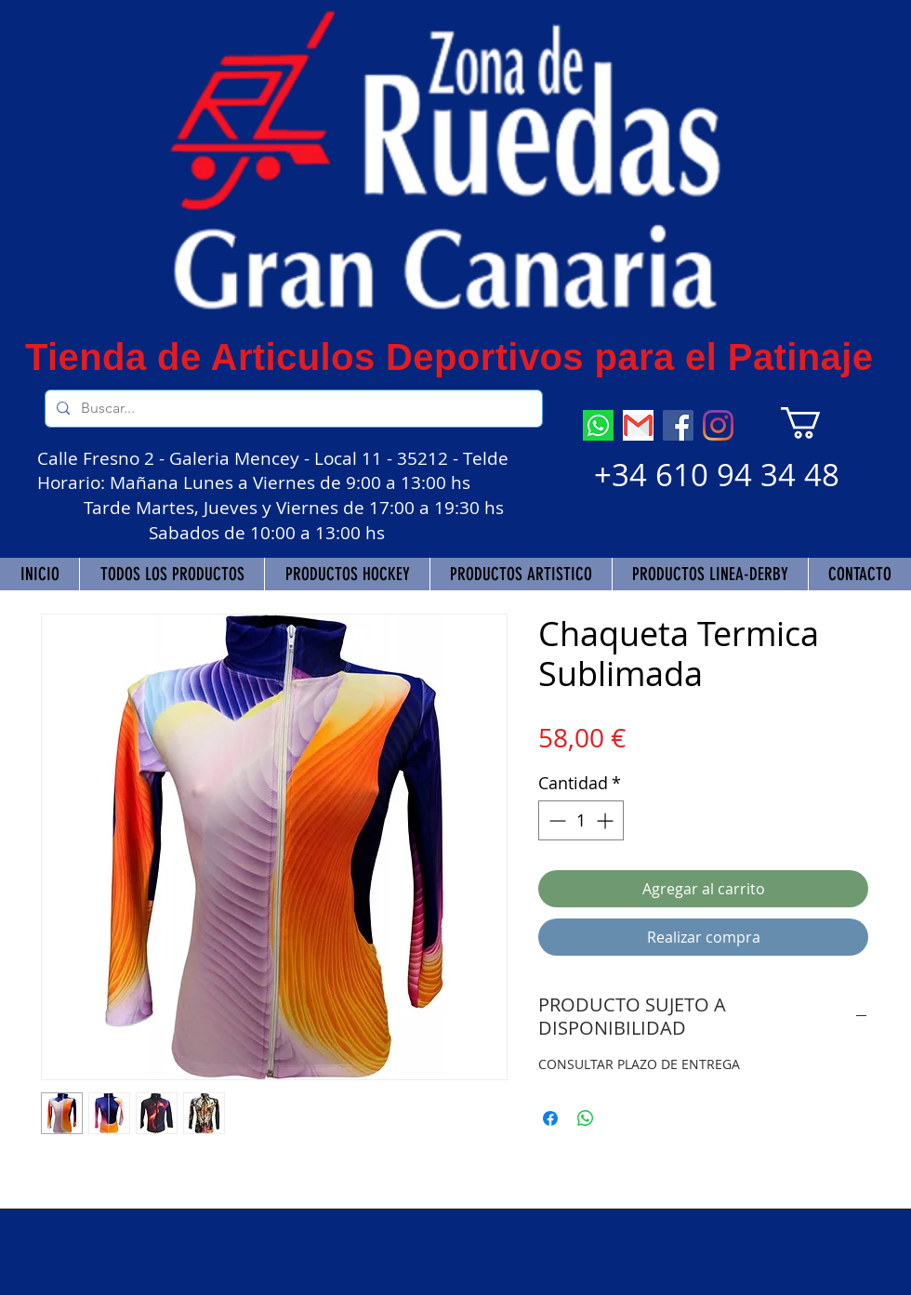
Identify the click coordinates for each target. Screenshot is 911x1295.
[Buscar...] (292, 408)
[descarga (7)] (598, 425)
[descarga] (638, 425)
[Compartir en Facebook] (550, 1118)
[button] (819, 423)
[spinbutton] (581, 820)
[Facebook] (678, 425)
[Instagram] (718, 425)
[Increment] (606, 820)
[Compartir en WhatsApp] (585, 1118)
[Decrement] (555, 820)
